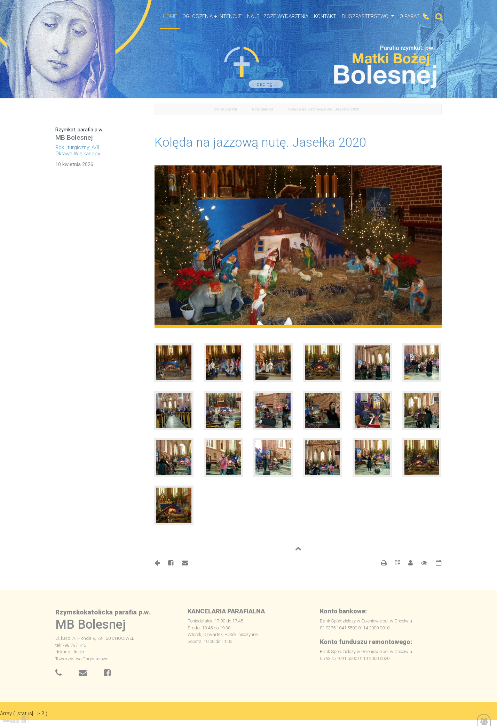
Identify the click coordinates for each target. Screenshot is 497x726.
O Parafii (411, 16)
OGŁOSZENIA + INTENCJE (212, 16)
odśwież (178, 109)
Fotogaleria (262, 109)
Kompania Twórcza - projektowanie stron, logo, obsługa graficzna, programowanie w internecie (14, 718)
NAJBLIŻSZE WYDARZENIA (277, 16)
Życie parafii (225, 109)
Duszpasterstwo (366, 16)
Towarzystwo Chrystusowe (81, 658)
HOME (170, 16)
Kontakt (325, 16)
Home (194, 109)
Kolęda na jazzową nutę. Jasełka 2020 (323, 109)
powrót (162, 109)
